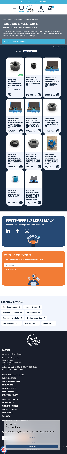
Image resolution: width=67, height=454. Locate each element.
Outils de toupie (9, 388)
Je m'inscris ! (10, 270)
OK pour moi (32, 446)
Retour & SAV (31, 307)
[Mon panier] (50, 9)
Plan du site (30, 323)
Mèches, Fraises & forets (13, 375)
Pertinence (29, 51)
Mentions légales (10, 307)
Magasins (47, 323)
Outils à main (7, 385)
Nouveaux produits (11, 318)
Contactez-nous (10, 323)
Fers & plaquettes (10, 391)
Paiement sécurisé (11, 312)
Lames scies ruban (10, 395)
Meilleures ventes (34, 318)
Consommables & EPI (11, 381)
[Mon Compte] (41, 9)
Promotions (32, 312)
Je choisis (32, 442)
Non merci (32, 437)
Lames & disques (9, 378)
